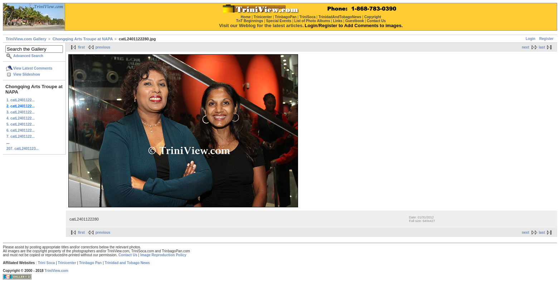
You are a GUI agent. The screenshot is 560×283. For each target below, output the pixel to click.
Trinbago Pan (90, 263)
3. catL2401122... (20, 112)
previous (103, 47)
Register (546, 39)
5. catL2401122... (20, 124)
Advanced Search (28, 56)
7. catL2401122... (20, 136)
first (81, 47)
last (542, 47)
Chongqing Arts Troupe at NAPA (83, 39)
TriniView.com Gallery (26, 39)
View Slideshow (26, 74)
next (525, 47)
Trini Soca (46, 263)
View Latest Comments (32, 68)
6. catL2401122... (20, 130)
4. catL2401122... (20, 118)
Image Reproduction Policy (163, 255)
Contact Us (127, 255)
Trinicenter (67, 263)
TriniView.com (56, 271)
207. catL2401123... (22, 149)
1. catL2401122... (20, 100)
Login (530, 39)
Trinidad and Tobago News (127, 263)
